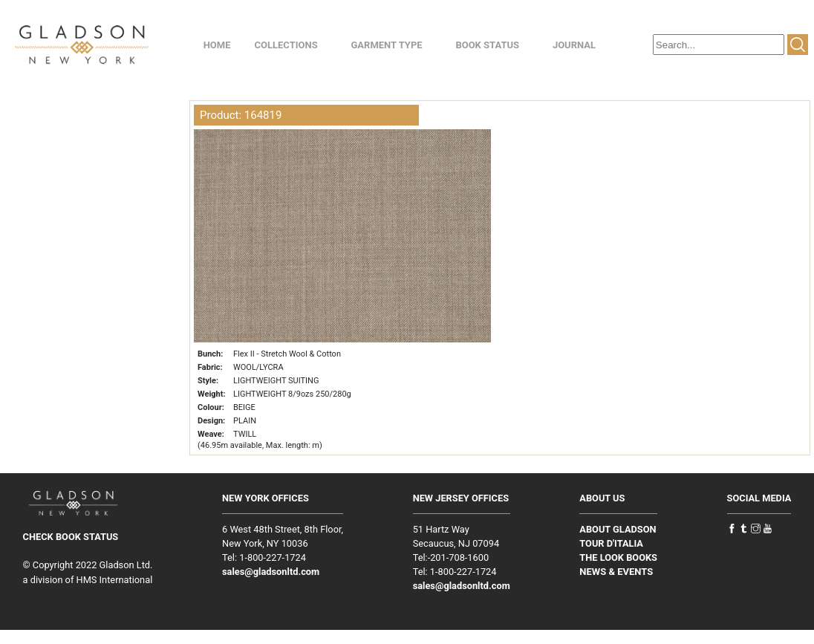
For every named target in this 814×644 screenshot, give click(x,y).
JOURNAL (574, 45)
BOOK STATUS (487, 45)
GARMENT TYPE (386, 45)
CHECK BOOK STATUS (71, 536)
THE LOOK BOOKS (618, 557)
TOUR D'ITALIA (611, 543)
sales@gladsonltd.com (270, 571)
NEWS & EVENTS (616, 571)
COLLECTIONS (286, 45)
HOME (217, 45)
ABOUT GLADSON (617, 529)
